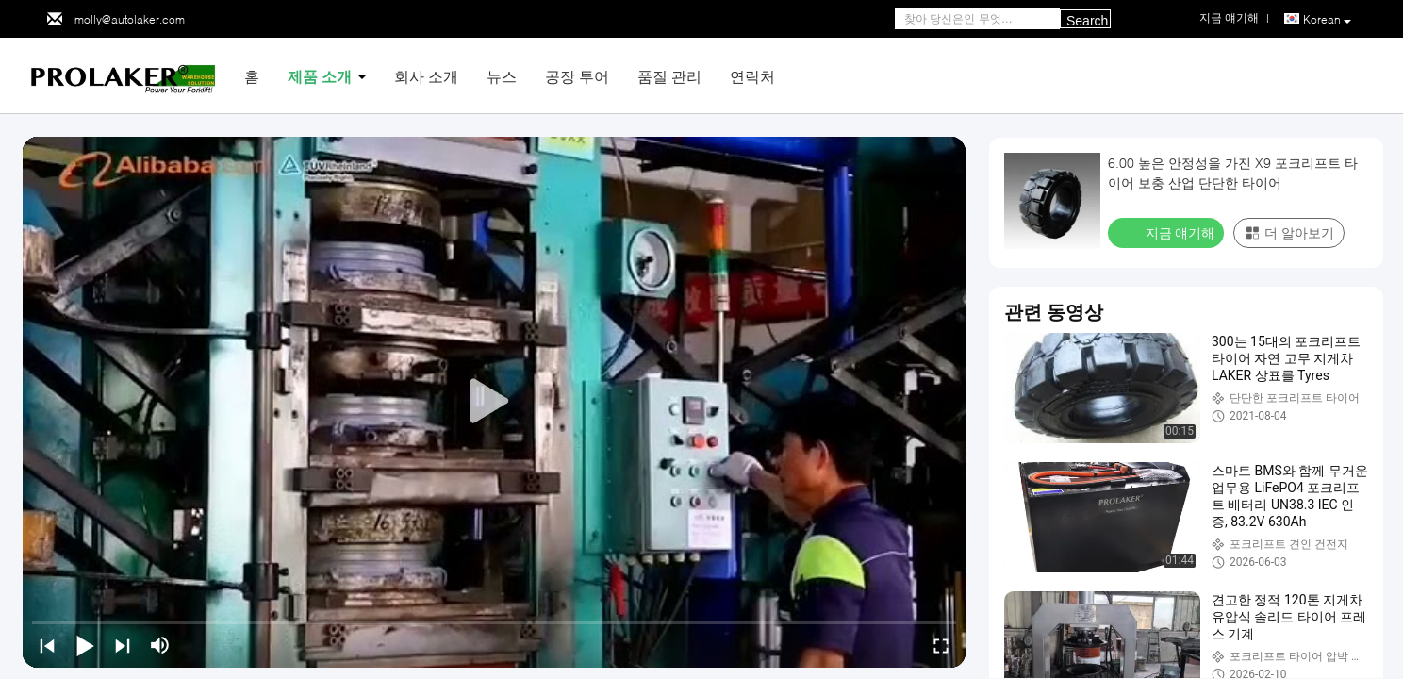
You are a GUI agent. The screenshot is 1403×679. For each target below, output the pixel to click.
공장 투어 (577, 76)
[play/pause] (85, 645)
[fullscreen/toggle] (941, 645)
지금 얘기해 (1167, 232)
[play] (494, 401)
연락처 (752, 76)
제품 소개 (320, 76)
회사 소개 (426, 76)
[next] (122, 645)
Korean (1327, 19)
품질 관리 (669, 76)
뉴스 (502, 76)
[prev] (47, 645)
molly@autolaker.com (129, 19)
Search (1087, 20)
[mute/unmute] (160, 645)
